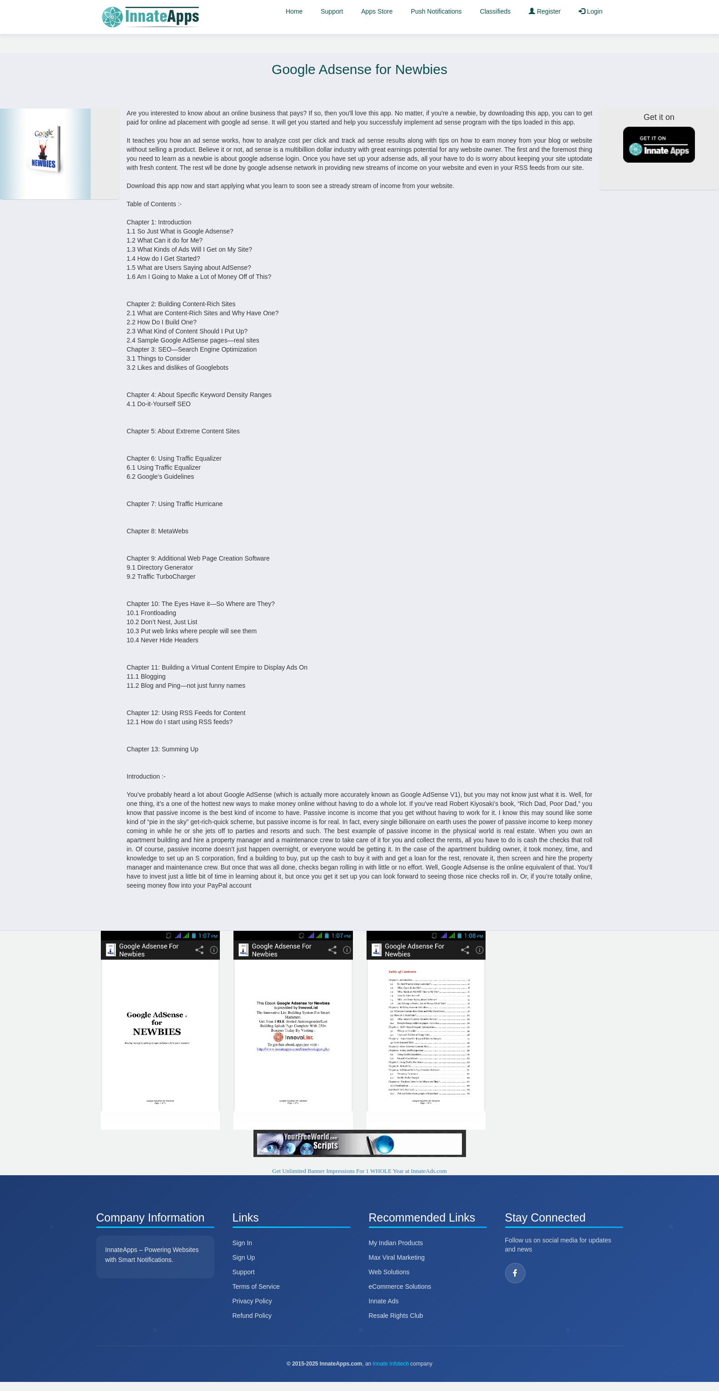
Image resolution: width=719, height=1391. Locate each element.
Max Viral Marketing (397, 1257)
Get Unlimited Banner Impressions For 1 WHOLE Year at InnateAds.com (359, 1170)
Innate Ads (384, 1301)
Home (294, 11)
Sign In (243, 1243)
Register (544, 11)
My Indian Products (396, 1243)
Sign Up (244, 1257)
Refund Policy (252, 1315)
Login (590, 11)
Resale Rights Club (396, 1315)
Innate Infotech (391, 1364)
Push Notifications (436, 11)
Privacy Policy (252, 1301)
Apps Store (376, 11)
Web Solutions (389, 1272)
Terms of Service (256, 1286)
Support (332, 11)
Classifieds (495, 11)
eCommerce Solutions (400, 1286)
